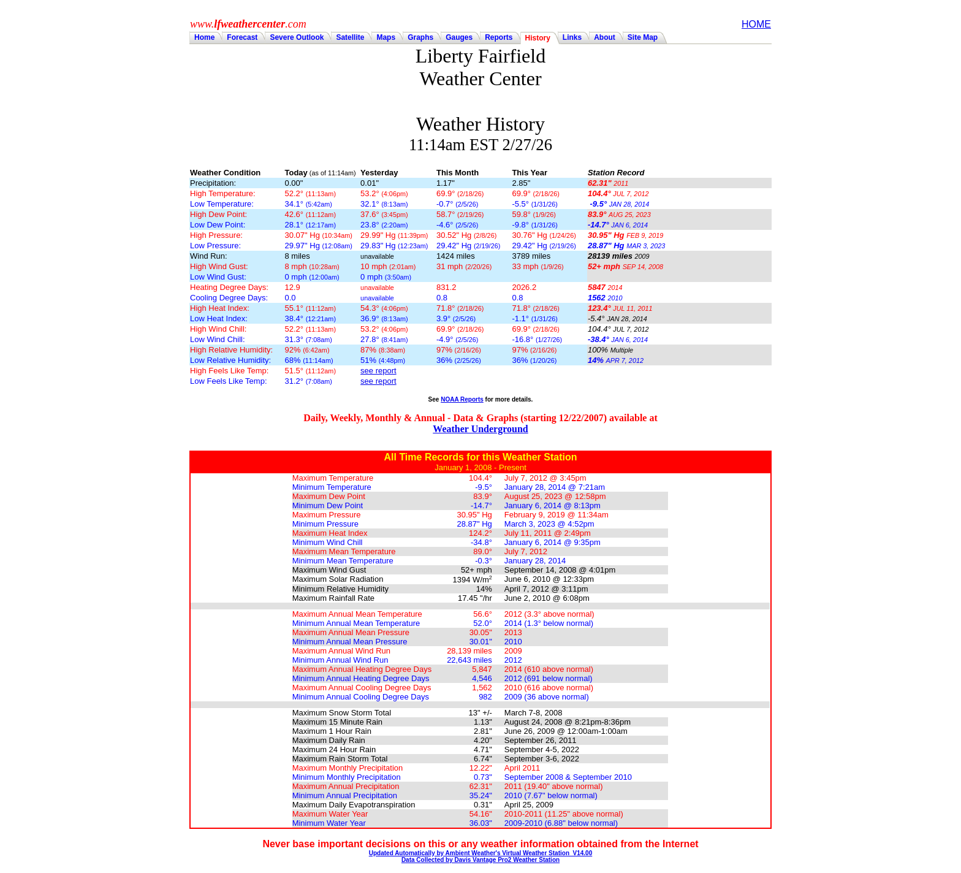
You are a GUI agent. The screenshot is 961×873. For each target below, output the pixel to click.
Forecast (242, 37)
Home (204, 37)
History (537, 38)
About (604, 37)
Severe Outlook (297, 37)
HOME (756, 24)
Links (572, 37)
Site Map (643, 37)
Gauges (459, 37)
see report (378, 370)
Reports (498, 37)
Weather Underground (480, 429)
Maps (385, 37)
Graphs (420, 37)
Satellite (350, 37)
